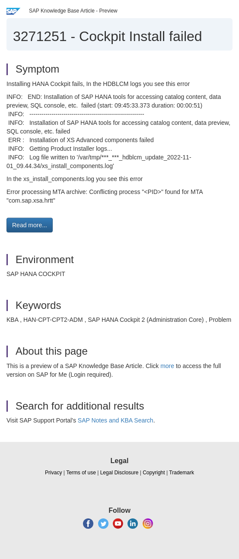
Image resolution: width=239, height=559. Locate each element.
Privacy (53, 473)
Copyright (154, 473)
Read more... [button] (29, 225)
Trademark (181, 473)
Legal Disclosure (119, 473)
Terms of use (81, 473)
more (167, 365)
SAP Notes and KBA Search (115, 420)
